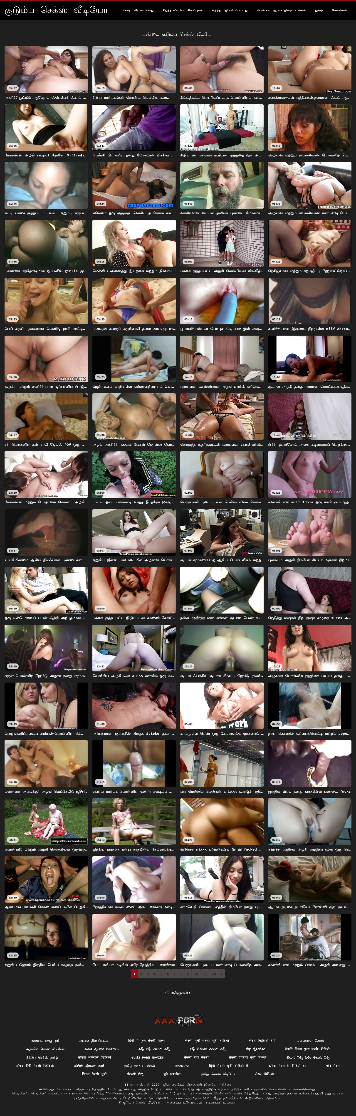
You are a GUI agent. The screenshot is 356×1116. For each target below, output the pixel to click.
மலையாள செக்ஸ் (310, 1041)
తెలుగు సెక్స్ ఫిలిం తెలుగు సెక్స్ (308, 1057)
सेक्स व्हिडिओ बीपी (263, 1041)
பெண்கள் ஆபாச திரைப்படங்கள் (281, 10)
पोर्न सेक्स (333, 1066)
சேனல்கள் (339, 10)
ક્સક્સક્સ (182, 1066)
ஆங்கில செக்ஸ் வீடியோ (45, 1049)
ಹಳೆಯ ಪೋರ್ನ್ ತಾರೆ (89, 1066)
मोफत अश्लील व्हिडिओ (94, 1057)
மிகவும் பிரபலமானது (137, 10)
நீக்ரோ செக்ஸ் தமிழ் (42, 1057)
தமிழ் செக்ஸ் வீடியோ (218, 1074)
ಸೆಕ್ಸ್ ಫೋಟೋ (255, 1049)
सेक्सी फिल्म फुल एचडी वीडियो (307, 1049)
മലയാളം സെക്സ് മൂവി (45, 1041)
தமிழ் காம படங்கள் (139, 1066)
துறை (319, 10)
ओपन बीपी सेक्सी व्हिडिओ (35, 1066)
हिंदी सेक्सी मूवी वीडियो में (229, 1066)
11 (205, 974)
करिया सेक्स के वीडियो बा (287, 1066)
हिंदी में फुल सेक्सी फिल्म (146, 1041)
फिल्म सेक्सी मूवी (94, 1074)
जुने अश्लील (172, 1074)
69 (214, 974)
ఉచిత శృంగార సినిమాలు (101, 1049)
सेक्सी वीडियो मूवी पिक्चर (247, 1057)
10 (196, 974)
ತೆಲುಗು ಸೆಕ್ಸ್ (135, 1074)
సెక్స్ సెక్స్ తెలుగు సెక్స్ (154, 1049)
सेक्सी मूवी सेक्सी (196, 1057)
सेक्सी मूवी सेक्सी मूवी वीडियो (207, 1041)
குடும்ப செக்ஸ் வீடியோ (142, 1102)
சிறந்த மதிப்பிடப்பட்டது (229, 10)
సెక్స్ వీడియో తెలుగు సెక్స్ (208, 1049)
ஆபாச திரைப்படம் (93, 1041)
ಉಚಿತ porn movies (147, 1057)
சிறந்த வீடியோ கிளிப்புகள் (183, 10)
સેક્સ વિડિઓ (264, 1074)
